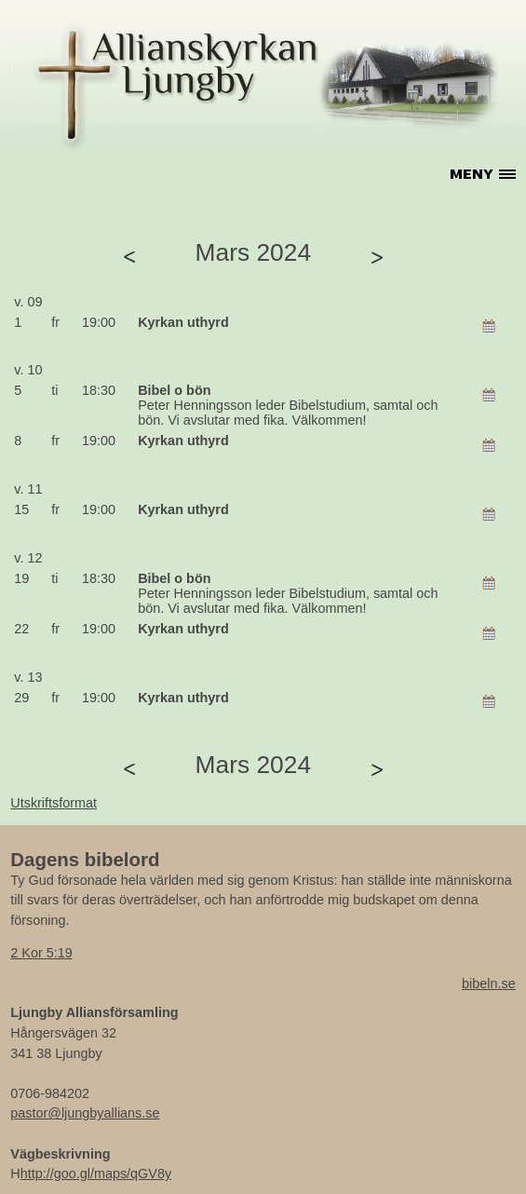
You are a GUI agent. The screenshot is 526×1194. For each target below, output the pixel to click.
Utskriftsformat (53, 802)
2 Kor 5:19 (41, 952)
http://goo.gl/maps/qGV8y (95, 1173)
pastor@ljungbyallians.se (84, 1113)
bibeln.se (489, 983)
